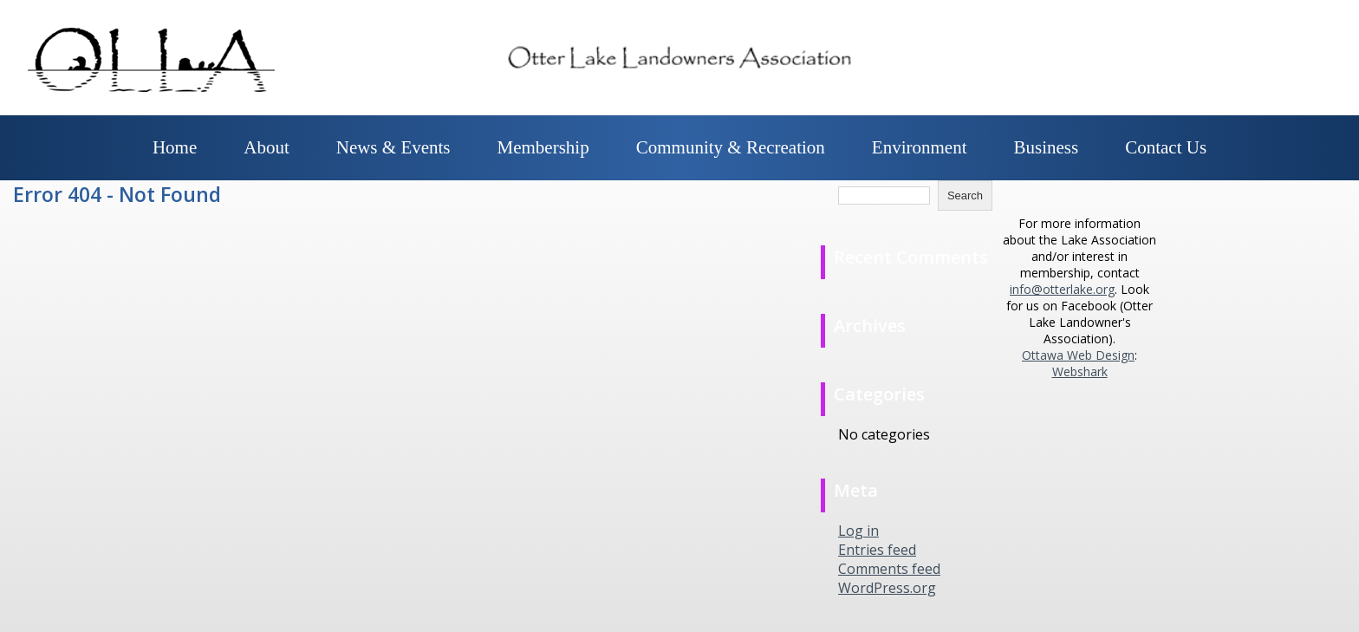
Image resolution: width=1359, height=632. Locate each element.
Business (1046, 147)
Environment (919, 147)
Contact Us (1165, 147)
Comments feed (889, 568)
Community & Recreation (730, 147)
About (266, 147)
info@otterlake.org (1062, 289)
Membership (543, 147)
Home (175, 147)
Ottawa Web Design (1078, 355)
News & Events (393, 147)
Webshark (1080, 371)
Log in (858, 530)
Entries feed (877, 549)
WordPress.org (887, 587)
